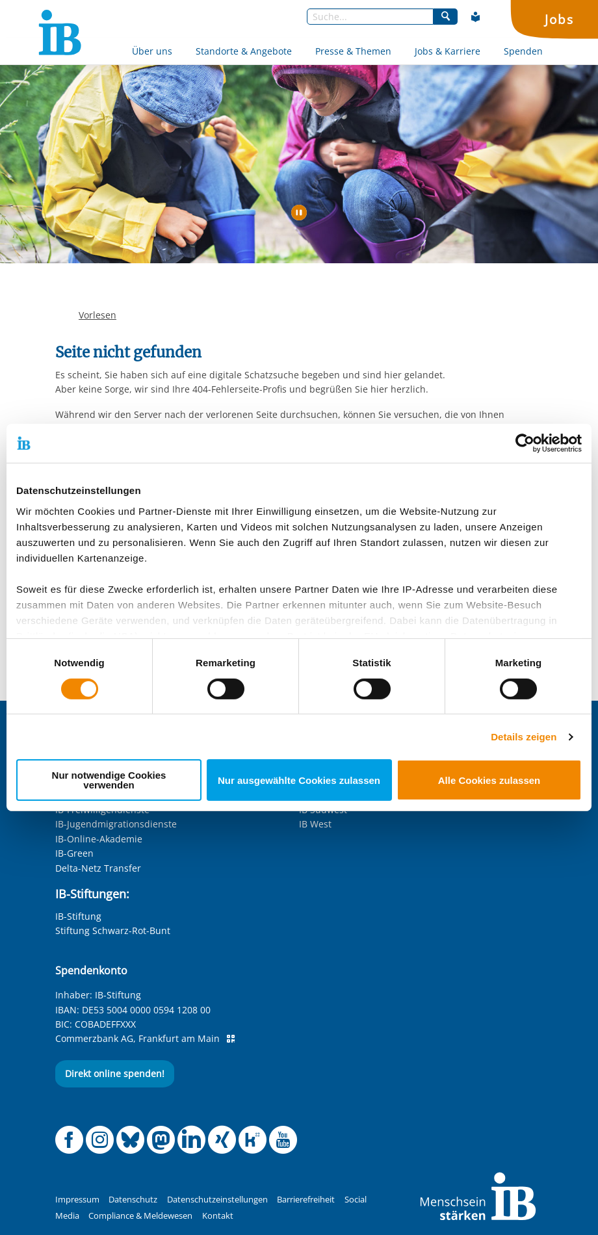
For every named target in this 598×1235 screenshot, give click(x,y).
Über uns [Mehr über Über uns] (152, 51)
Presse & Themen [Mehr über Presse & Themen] (353, 51)
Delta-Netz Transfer (98, 868)
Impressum (77, 1199)
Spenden (523, 51)
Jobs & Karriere (447, 51)
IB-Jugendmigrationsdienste (116, 824)
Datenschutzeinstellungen (217, 1199)
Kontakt (217, 1215)
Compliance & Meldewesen (140, 1215)
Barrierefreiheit (306, 1199)
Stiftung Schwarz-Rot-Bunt (112, 930)
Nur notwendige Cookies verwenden (109, 780)
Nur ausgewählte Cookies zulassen (299, 780)
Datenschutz (133, 1199)
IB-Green (74, 853)
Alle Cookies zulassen (489, 780)
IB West (315, 824)
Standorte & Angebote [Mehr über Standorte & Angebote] (244, 51)
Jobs (559, 19)
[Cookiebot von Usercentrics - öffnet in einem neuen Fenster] (525, 443)
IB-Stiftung (78, 916)
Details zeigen (523, 736)
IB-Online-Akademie (98, 839)
